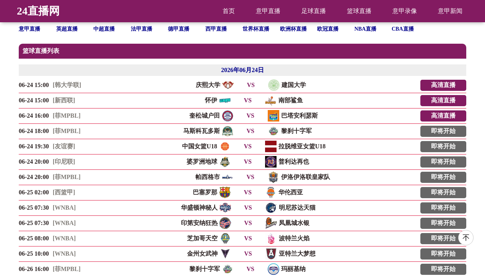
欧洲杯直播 (293, 29)
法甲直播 (141, 29)
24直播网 (38, 11)
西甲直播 (216, 29)
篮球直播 (359, 11)
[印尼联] (64, 161)
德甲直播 (178, 29)
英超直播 (67, 29)
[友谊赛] (64, 146)
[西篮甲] (64, 192)
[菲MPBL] (67, 115)
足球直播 (313, 11)
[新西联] (64, 100)
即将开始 (443, 131)
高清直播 (443, 85)
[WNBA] (64, 207)
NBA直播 (366, 29)
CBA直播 (403, 29)
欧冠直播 (328, 29)
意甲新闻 (450, 11)
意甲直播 (268, 11)
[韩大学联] (67, 85)
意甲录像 (404, 11)
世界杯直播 (255, 29)
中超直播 (104, 29)
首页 (229, 11)
